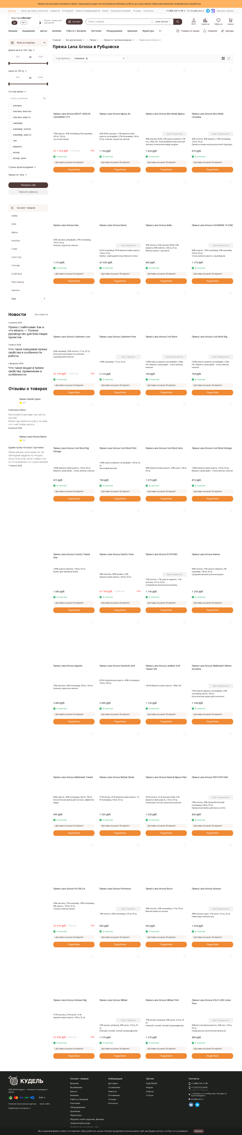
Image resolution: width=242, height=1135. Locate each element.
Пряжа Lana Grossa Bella (159, 225)
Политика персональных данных (22, 1104)
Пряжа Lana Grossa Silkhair (113, 1000)
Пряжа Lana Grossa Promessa (115, 888)
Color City (16, 257)
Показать (26, 184)
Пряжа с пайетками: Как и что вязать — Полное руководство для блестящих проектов (28, 332)
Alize (14, 223)
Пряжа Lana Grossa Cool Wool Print (117, 448)
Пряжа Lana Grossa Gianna (206, 554)
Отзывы (137, 10)
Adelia (15, 215)
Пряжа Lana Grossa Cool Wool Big (209, 336)
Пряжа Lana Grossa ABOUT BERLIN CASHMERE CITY (71, 115)
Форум (149, 1087)
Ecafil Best (17, 273)
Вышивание (28, 30)
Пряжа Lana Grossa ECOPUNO (161, 554)
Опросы (150, 1091)
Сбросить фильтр (28, 191)
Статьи (149, 1095)
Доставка (113, 1083)
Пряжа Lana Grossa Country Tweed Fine (71, 556)
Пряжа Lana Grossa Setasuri (206, 888)
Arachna (16, 240)
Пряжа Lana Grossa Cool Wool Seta (164, 448)
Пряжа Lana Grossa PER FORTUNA (210, 777)
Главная (57, 39)
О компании (114, 1087)
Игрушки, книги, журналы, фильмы (87, 1119)
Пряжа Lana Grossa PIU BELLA (69, 888)
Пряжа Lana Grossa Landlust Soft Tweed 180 (163, 667)
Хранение (132, 30)
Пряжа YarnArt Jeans (30, 399)
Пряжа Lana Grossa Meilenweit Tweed (73, 777)
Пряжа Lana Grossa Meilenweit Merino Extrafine (212, 667)
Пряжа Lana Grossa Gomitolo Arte (117, 665)
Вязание (12, 30)
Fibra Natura (18, 281)
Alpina (15, 232)
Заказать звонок (225, 10)
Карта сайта (45, 1104)
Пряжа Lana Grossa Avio (66, 225)
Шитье (43, 30)
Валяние (56, 30)
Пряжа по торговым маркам (117, 39)
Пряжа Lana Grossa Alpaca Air (114, 113)
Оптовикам (67, 10)
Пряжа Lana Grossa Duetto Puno (116, 554)
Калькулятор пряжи (121, 10)
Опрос (105, 10)
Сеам (14, 248)
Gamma (16, 290)
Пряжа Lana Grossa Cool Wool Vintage (212, 448)
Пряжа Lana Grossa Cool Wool (161, 336)
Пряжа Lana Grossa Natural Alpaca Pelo (166, 777)
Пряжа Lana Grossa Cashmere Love (71, 336)
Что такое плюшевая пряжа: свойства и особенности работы (27, 352)
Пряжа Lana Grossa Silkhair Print (162, 1000)
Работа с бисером (76, 30)
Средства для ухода (80, 1123)
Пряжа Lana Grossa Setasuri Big (70, 1000)
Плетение (96, 30)
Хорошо (199, 1131)
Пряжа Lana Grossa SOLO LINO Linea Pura (211, 1002)
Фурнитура (148, 30)
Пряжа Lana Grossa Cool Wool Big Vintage (71, 450)
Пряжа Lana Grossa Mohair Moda (116, 777)
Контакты (148, 10)
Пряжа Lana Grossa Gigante (67, 665)
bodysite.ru (26, 1108)
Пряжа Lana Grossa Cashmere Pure (117, 336)
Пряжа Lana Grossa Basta (113, 225)
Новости (112, 1091)
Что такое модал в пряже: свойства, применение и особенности (26, 371)
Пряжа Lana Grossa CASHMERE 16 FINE (212, 225)
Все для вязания (74, 39)
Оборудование (114, 30)
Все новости (41, 314)
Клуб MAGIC (151, 1083)
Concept (16, 265)
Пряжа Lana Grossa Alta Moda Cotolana (207, 115)
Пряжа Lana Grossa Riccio (159, 888)
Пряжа (93, 39)
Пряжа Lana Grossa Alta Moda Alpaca (165, 113)
